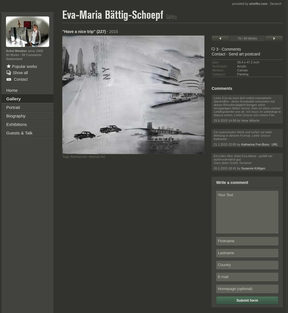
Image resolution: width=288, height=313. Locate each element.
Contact (218, 54)
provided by (250, 3)
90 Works (13, 55)
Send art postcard (244, 54)
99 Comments (31, 55)
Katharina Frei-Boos (255, 144)
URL (275, 144)
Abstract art (78, 156)
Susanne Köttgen (253, 168)
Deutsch (275, 3)
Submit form (247, 300)
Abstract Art (97, 156)
